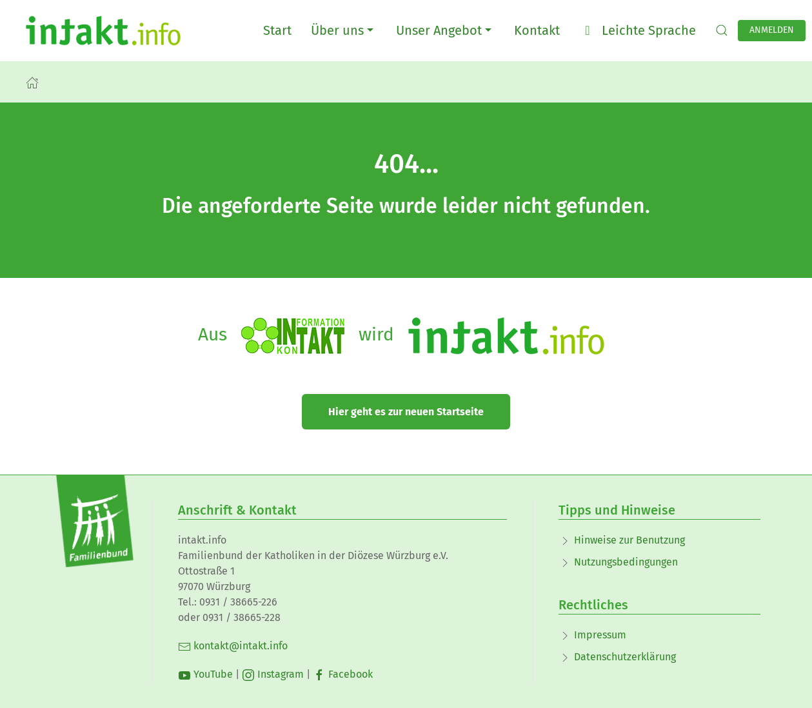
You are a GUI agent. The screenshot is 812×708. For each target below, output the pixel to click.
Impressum (600, 635)
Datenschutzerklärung (625, 657)
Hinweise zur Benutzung (629, 540)
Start (277, 30)
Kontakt (537, 30)
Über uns (344, 30)
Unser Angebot (445, 30)
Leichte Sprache (637, 30)
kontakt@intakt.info (233, 646)
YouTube (205, 674)
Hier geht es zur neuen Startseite (406, 412)
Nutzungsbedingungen (626, 562)
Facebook (343, 674)
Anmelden (771, 30)
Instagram (273, 674)
